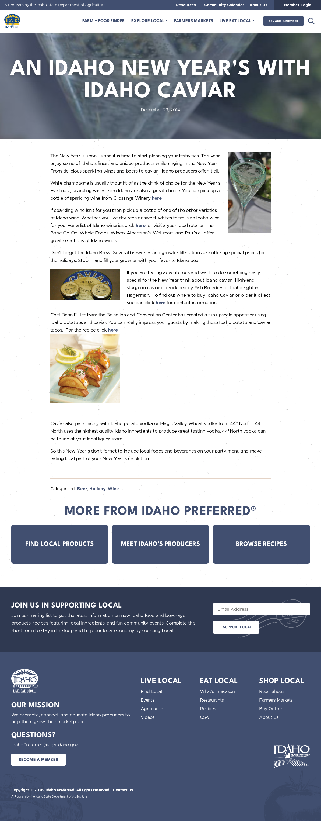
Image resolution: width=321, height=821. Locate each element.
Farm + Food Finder (103, 21)
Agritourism (153, 708)
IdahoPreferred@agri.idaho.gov (44, 744)
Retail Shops (271, 691)
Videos (148, 717)
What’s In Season (217, 691)
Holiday (97, 489)
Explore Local (148, 21)
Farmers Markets (193, 21)
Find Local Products (59, 544)
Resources (186, 4)
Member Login (297, 4)
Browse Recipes (261, 544)
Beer (82, 489)
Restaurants (212, 700)
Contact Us (123, 790)
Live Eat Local (236, 21)
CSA (204, 717)
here (156, 198)
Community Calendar (224, 4)
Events (147, 700)
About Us (258, 4)
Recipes (208, 708)
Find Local (151, 691)
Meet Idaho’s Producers (160, 544)
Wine (113, 489)
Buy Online (270, 708)
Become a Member (283, 21)
